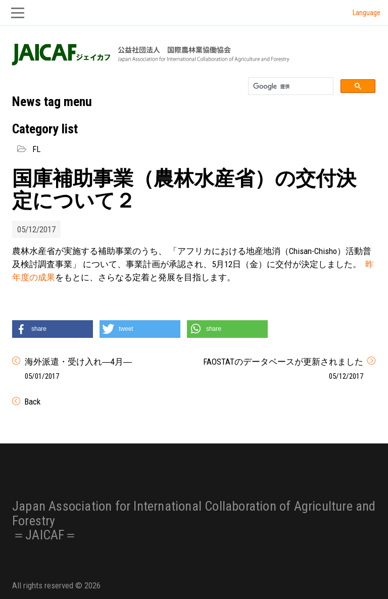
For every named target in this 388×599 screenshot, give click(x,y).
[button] (52, 329)
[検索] (289, 86)
